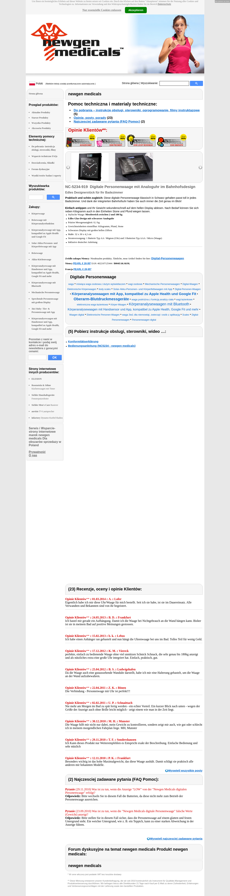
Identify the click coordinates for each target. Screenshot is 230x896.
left (68, 167)
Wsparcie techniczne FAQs (45, 156)
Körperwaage (38, 213)
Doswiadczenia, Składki (43, 163)
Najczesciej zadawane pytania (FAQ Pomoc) (107, 121)
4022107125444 (105, 263)
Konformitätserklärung (83, 341)
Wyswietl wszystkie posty (185, 770)
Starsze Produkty (40, 117)
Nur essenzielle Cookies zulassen (101, 9)
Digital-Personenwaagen (167, 258)
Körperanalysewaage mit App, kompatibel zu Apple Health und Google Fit (46, 233)
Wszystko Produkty (41, 123)
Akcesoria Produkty (41, 128)
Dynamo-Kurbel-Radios (47, 418)
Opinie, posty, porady (90, 118)
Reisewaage (37, 253)
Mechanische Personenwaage (46, 292)
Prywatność (37, 452)
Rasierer (45, 405)
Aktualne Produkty (41, 112)
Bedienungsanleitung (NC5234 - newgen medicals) (101, 345)
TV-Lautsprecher (43, 411)
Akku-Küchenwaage (41, 259)
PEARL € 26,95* (82, 263)
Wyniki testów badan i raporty (46, 175)
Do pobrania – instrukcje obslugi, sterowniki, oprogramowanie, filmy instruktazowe (137, 110)
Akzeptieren (135, 9)
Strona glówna (130, 83)
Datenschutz (164, 4)
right (200, 167)
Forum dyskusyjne (41, 169)
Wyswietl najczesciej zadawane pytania (176, 838)
